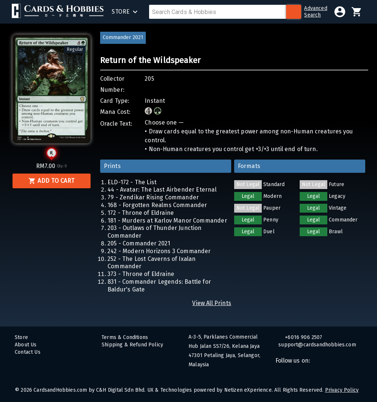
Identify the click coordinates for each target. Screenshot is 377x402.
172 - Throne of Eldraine (141, 212)
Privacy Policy (342, 390)
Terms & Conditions (125, 337)
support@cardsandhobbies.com (323, 345)
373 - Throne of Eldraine (141, 273)
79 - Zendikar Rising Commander (153, 197)
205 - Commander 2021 (139, 243)
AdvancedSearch (315, 11)
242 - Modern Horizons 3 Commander (159, 251)
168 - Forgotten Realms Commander (157, 205)
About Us (25, 345)
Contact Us (27, 352)
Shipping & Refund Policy (132, 345)
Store (21, 337)
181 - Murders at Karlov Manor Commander (167, 220)
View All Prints (211, 303)
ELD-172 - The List (132, 182)
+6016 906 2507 (303, 337)
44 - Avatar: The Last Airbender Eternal (162, 189)
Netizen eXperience (248, 390)
